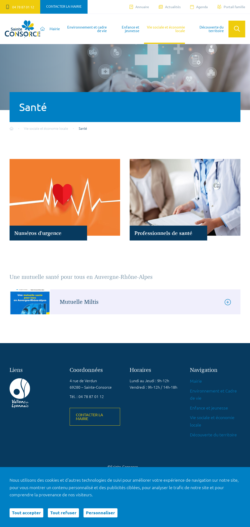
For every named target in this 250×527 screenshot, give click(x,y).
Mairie (55, 29)
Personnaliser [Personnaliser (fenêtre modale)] (100, 512)
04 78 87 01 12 (20, 7)
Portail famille (231, 7)
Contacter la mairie (64, 6)
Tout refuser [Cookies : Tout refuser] (63, 512)
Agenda (199, 7)
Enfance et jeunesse (130, 29)
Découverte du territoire (212, 29)
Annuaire (139, 7)
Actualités (170, 7)
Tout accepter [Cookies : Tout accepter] (26, 512)
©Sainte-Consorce (122, 467)
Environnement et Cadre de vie (213, 394)
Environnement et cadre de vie (87, 29)
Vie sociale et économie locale (166, 29)
